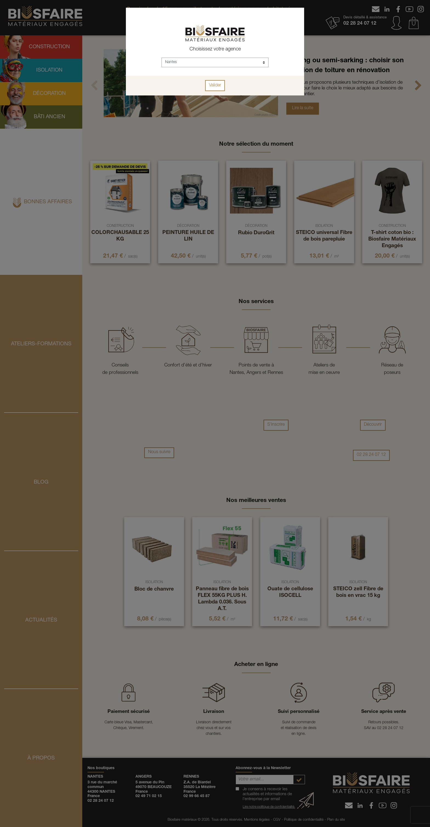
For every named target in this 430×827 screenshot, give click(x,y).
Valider (215, 85)
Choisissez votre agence (215, 49)
